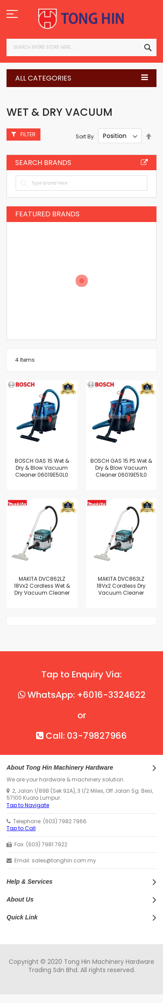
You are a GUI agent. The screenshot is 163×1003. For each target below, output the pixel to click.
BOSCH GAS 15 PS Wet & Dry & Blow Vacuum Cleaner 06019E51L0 (121, 467)
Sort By (85, 136)
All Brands (144, 162)
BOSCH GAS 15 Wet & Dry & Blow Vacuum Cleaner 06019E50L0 (42, 467)
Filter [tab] (28, 134)
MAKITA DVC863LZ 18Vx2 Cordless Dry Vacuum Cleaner (121, 585)
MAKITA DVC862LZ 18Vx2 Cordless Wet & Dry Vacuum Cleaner (42, 585)
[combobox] (81, 47)
